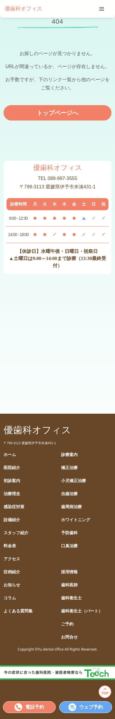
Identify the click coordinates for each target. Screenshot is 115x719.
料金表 (10, 546)
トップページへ (57, 113)
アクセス (12, 559)
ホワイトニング (75, 520)
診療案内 (69, 454)
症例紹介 (12, 572)
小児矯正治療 (73, 481)
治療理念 (12, 494)
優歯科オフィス (23, 9)
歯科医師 (69, 585)
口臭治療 (69, 546)
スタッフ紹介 (16, 533)
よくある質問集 (18, 611)
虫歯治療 (69, 494)
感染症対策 (14, 507)
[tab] (101, 9)
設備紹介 (12, 520)
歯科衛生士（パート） (82, 611)
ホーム (10, 454)
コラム (10, 598)
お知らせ (12, 585)
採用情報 (69, 572)
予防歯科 (69, 533)
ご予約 (67, 624)
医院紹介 (12, 468)
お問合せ (69, 637)
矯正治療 (69, 468)
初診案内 (12, 481)
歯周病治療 (71, 507)
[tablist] (101, 8)
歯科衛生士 (71, 598)
